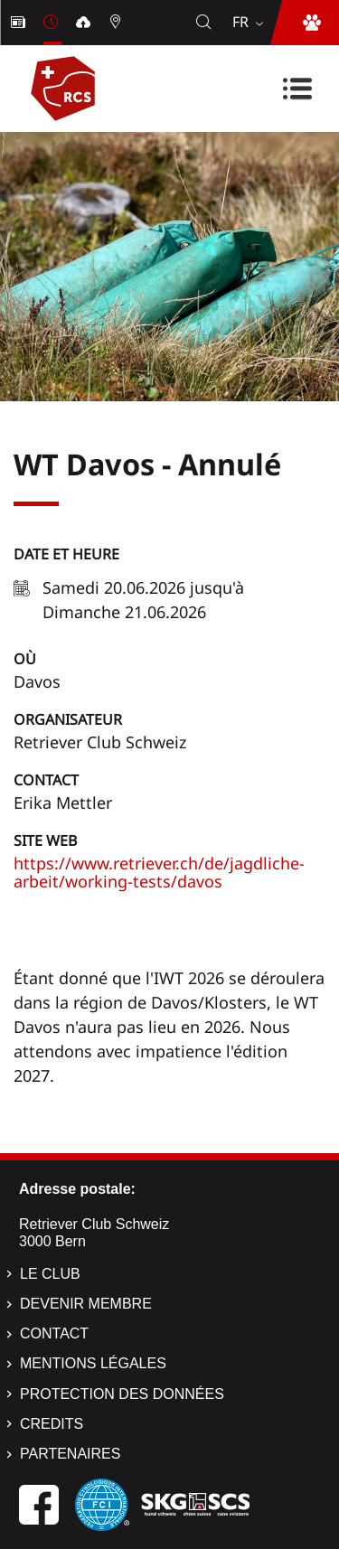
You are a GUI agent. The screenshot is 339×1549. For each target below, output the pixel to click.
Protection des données (122, 1394)
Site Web (45, 840)
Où (25, 659)
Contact (46, 780)
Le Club (50, 1273)
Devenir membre (86, 1303)
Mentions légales (93, 1363)
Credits (51, 1424)
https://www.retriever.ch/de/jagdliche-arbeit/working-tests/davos (159, 872)
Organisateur (68, 719)
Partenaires (70, 1453)
